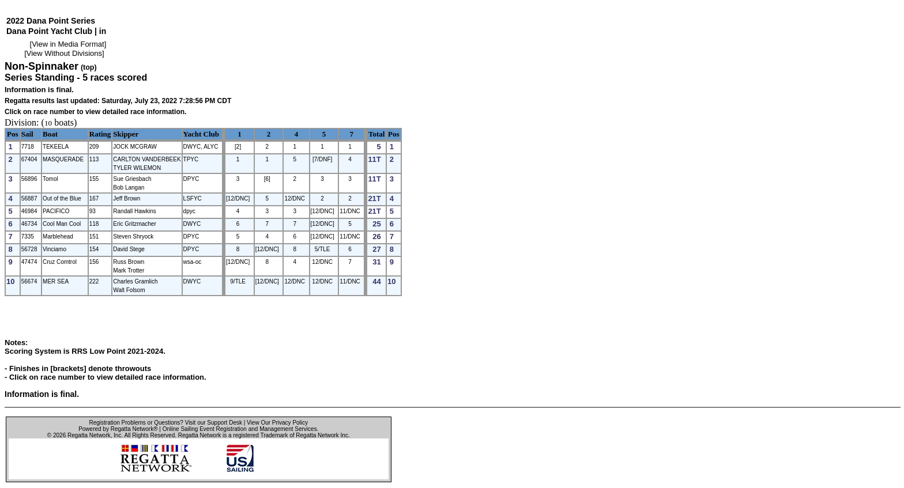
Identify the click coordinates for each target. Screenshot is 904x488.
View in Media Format (68, 44)
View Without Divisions (64, 53)
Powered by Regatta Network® (117, 429)
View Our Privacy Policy (277, 422)
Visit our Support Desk (213, 422)
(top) (89, 67)
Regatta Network (88, 435)
